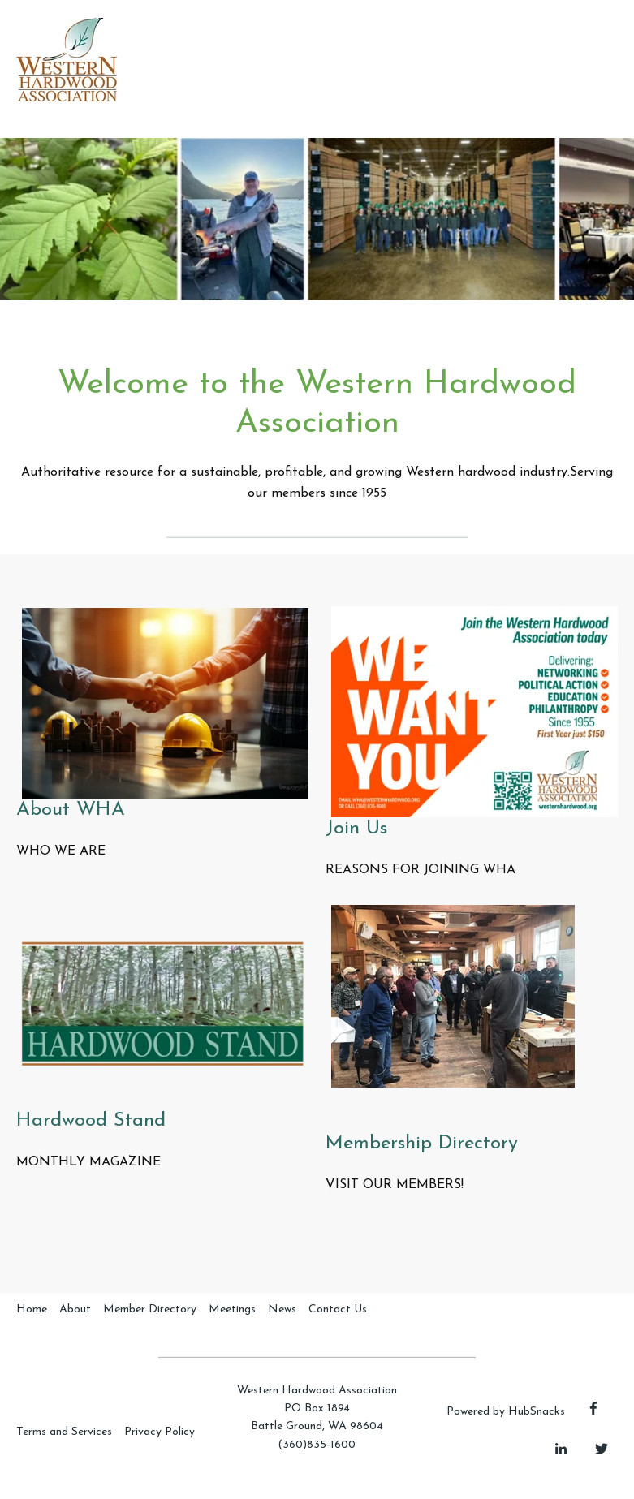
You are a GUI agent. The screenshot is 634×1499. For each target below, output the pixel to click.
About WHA (70, 810)
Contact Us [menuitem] (337, 1309)
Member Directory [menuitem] (149, 1309)
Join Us (356, 828)
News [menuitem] (282, 1309)
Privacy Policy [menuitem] (159, 1432)
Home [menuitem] (31, 1309)
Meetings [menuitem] (232, 1309)
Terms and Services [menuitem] (64, 1432)
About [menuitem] (75, 1309)
